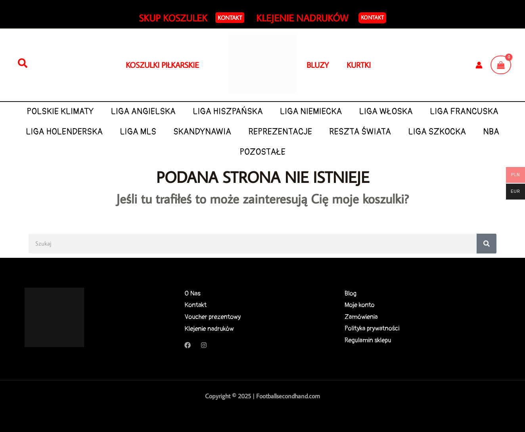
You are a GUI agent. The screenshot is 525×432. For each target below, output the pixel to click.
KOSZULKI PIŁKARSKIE (162, 65)
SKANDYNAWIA (202, 132)
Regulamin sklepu (368, 340)
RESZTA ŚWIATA (360, 132)
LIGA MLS (138, 132)
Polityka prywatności (372, 328)
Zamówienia (361, 317)
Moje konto (360, 305)
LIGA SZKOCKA (437, 132)
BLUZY (327, 65)
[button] (229, 17)
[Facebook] (187, 345)
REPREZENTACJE (280, 132)
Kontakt (372, 17)
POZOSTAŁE (262, 152)
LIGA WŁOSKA (385, 111)
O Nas (192, 293)
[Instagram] (204, 345)
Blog (351, 293)
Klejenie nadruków (209, 328)
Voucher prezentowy (212, 317)
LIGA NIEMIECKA (311, 111)
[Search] (486, 243)
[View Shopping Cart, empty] (501, 65)
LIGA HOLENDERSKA (64, 132)
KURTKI (359, 65)
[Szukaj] (22, 63)
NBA (491, 132)
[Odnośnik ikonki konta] (479, 65)
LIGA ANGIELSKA (143, 111)
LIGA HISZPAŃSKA (228, 111)
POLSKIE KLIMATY (60, 111)
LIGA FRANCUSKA (464, 111)
